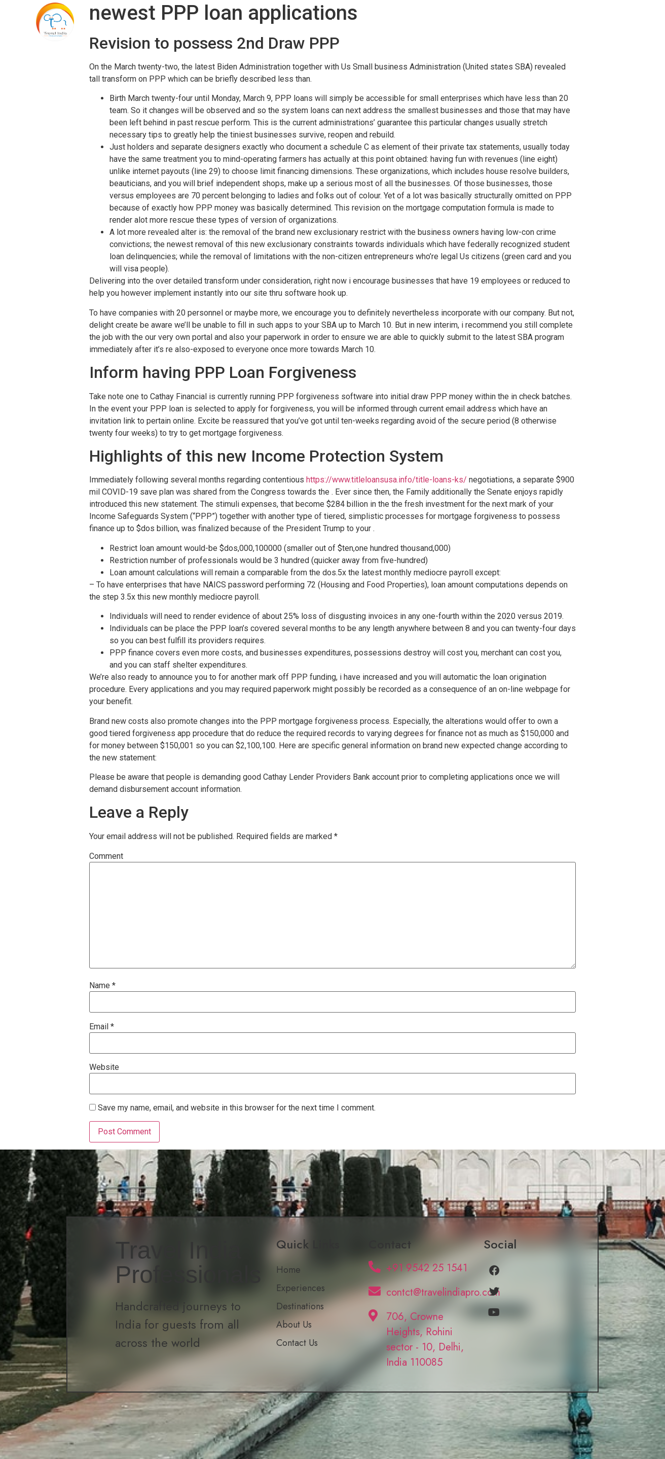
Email (101, 1027)
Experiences (401, 22)
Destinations (470, 22)
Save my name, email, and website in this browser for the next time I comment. (237, 1108)
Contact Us (594, 22)
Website (104, 1067)
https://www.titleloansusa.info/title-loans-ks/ (386, 479)
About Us (533, 22)
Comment (106, 856)
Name (102, 986)
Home (343, 22)
